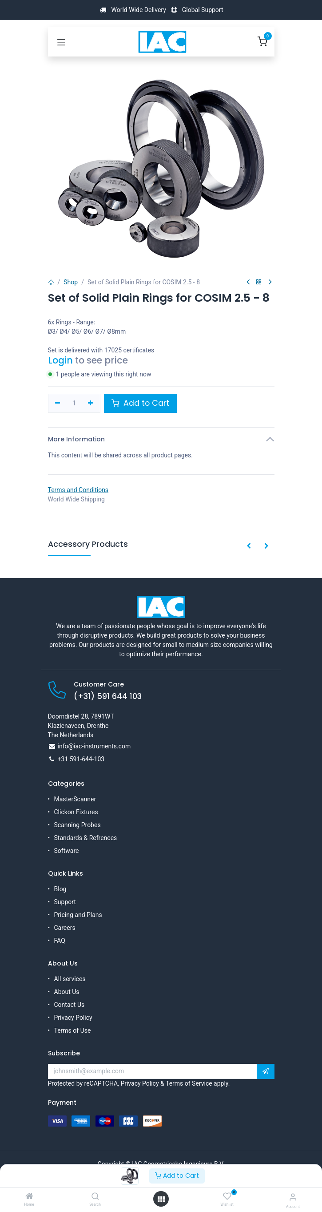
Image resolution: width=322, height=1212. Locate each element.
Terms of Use (72, 1030)
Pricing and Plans (78, 914)
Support (65, 901)
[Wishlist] (227, 1196)
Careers (65, 927)
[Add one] (90, 404)
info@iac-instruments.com (94, 746)
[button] (249, 546)
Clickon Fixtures (76, 812)
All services (70, 978)
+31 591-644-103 (81, 759)
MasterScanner (75, 799)
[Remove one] (58, 404)
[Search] (95, 1196)
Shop (71, 282)
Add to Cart (177, 1175)
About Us (67, 991)
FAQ (59, 940)
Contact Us (69, 1004)
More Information (76, 439)
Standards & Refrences (85, 837)
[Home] (29, 1196)
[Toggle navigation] (61, 41)
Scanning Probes (77, 824)
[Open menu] (161, 1199)
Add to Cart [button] (140, 403)
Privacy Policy (73, 1017)
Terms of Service (189, 1083)
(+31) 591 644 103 (108, 696)
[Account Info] (293, 1197)
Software (66, 850)
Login (60, 360)
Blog (60, 889)
